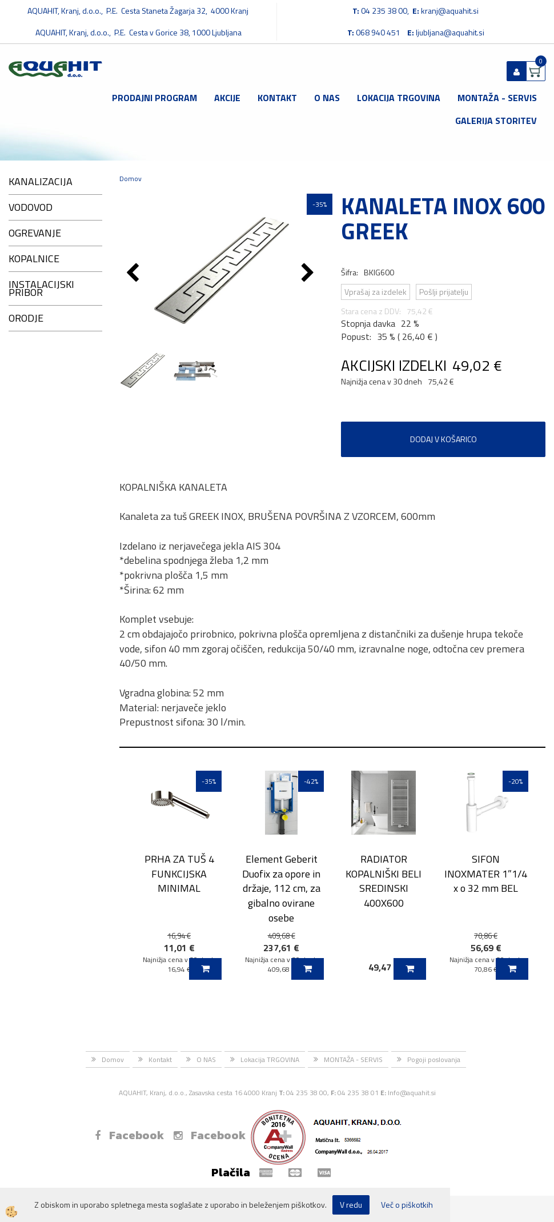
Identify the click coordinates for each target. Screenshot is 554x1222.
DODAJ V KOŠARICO (443, 439)
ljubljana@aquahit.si (450, 32)
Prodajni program (154, 98)
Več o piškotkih (407, 1205)
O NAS (327, 98)
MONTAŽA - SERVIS (497, 98)
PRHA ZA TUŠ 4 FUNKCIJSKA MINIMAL (179, 873)
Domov (130, 178)
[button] (309, 274)
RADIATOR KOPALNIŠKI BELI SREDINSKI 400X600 (383, 881)
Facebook (129, 1135)
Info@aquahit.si (412, 1092)
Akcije (227, 98)
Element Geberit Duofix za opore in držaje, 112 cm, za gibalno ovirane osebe (281, 888)
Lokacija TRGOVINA (398, 98)
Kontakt (277, 98)
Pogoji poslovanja (433, 1059)
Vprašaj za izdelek (375, 292)
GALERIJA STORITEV (496, 120)
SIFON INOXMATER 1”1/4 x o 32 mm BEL (485, 873)
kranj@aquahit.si (450, 11)
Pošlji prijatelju (443, 292)
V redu (351, 1205)
